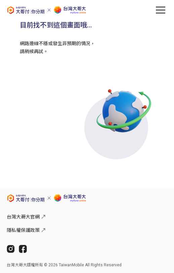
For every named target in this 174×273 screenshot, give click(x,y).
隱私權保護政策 (26, 230)
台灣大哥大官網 (26, 216)
